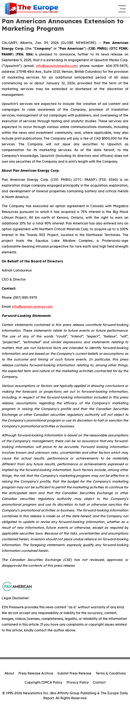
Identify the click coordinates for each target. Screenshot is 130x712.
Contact (99, 682)
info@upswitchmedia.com (56, 66)
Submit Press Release (74, 673)
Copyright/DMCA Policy (43, 682)
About (9, 673)
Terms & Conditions (111, 673)
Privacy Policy (77, 682)
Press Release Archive (35, 673)
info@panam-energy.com (32, 306)
